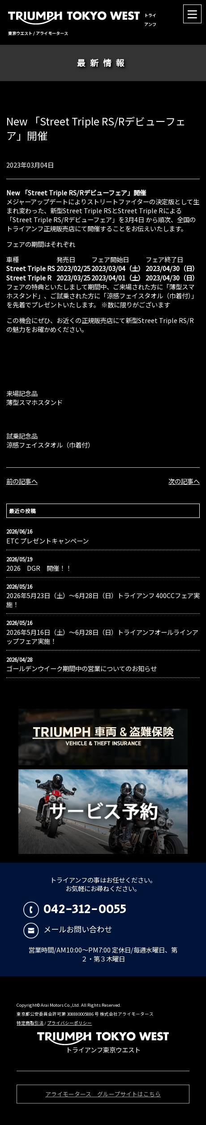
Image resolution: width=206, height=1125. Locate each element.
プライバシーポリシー (69, 1023)
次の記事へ (184, 481)
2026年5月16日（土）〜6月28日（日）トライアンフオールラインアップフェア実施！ (102, 637)
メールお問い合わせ (67, 929)
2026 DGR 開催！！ (39, 568)
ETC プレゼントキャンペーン (47, 540)
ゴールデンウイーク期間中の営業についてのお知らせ (81, 668)
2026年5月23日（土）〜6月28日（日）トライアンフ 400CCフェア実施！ (103, 600)
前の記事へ (22, 481)
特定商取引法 (30, 1023)
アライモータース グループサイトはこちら (103, 1095)
